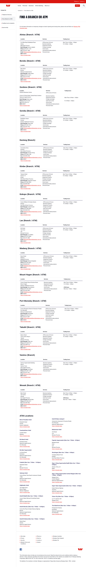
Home (19, 5)
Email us (39, 538)
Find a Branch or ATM (7, 19)
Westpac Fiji (56, 540)
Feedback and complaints (8, 23)
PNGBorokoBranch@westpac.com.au (32, 78)
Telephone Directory (7, 14)
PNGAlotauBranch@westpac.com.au (32, 52)
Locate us (82, 1)
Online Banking (39, 5)
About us (47, 5)
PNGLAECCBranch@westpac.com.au (32, 239)
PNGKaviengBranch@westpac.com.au (32, 157)
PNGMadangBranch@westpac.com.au (32, 265)
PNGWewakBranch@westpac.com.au (32, 404)
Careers (39, 542)
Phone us (76, 1)
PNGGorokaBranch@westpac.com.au (32, 128)
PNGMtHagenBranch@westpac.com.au (32, 292)
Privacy (22, 538)
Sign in (77, 5)
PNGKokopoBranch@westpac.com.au (32, 211)
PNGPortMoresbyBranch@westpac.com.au (33, 318)
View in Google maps (25, 55)
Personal (25, 5)
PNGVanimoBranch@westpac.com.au (32, 374)
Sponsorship (5, 27)
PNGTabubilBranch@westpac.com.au (32, 346)
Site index (23, 536)
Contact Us (3, 10)
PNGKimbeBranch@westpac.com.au (32, 185)
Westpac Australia (57, 536)
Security (23, 540)
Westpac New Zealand (58, 538)
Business (31, 5)
